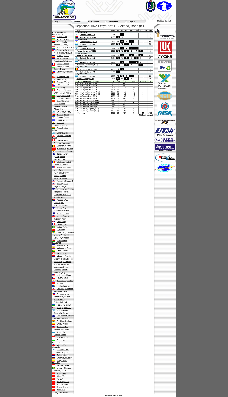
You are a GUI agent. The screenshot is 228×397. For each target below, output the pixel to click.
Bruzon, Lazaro (63, 85)
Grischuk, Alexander (62, 143)
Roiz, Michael (62, 310)
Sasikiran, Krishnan (64, 321)
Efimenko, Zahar (60, 106)
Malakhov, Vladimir (61, 238)
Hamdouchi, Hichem (65, 149)
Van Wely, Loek (63, 365)
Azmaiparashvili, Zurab (63, 61)
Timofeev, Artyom (60, 352)
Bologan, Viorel (63, 82)
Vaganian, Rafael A (64, 358)
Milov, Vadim (62, 253)
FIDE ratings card (146, 115)
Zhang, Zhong (62, 387)
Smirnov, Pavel (60, 335)
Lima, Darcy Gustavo (65, 232)
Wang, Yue (61, 376)
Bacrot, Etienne (63, 64)
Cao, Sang (61, 87)
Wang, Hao (61, 373)
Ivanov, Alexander (64, 167)
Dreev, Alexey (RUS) (84, 55)
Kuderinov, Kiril (63, 213)
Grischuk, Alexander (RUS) (87, 65)
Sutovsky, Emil (63, 350)
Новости (77, 22)
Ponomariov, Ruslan (62, 297)
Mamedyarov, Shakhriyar (60, 242)
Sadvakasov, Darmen (65, 316)
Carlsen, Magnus (63, 90)
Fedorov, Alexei (63, 115)
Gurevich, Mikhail (64, 146)
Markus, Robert (63, 245)
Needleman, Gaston (65, 281)
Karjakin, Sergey (60, 186)
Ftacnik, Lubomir (60, 125)
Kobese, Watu (62, 200)
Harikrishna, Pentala (65, 151)
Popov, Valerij (59, 300)
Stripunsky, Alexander (59, 346)
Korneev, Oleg (59, 203)
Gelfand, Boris (62, 133)
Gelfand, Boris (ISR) (87, 35)
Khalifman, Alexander (62, 195)
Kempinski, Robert (61, 192)
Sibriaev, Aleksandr (61, 329)
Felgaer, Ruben (63, 117)
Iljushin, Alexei (59, 157)
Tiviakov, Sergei (63, 355)
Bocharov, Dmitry (60, 79)
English (168, 21)
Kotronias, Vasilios (61, 205)
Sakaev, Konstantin (61, 318)
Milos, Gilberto (62, 251)
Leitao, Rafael (62, 227)
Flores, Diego (62, 120)
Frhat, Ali (60, 123)
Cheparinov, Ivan (63, 96)
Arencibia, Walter (63, 50)
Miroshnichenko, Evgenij (63, 259)
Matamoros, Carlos (64, 248)
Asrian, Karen (62, 58)
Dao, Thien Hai (63, 101)
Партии (132, 22)
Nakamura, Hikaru (64, 275)
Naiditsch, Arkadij (60, 270)
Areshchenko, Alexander (63, 53)
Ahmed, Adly (62, 42)
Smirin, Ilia (61, 332)
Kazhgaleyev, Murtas (65, 189)
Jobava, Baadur (60, 176)
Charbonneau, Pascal (62, 93)
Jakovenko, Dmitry (61, 173)
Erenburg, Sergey (64, 112)
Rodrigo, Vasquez (64, 308)
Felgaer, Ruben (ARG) (88, 42)
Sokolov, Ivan (62, 337)
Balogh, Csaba (63, 66)
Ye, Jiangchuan (63, 382)
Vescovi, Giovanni (64, 368)
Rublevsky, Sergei (61, 313)
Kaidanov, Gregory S (65, 181)
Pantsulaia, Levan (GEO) (86, 51)
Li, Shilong (61, 230)
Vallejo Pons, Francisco (59, 362)
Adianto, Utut (62, 37)
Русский (160, 21)
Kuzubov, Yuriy (60, 219)
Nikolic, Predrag (63, 286)
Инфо (57, 22)
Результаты (93, 22)
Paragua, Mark (63, 294)
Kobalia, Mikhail (60, 197)
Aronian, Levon (63, 56)
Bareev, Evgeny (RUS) (85, 79)
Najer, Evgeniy (59, 272)
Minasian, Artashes (64, 256)
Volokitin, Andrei (60, 371)
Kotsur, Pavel (62, 208)
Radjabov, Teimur (64, 305)
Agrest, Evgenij (63, 39)
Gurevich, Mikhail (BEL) (89, 69)
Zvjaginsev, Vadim (61, 392)
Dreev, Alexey (59, 104)
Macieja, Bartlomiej (61, 235)
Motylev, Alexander (61, 264)
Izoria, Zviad (58, 170)
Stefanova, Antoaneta (59, 341)
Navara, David (62, 278)
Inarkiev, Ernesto (60, 159)
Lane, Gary (61, 222)
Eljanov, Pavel (59, 109)
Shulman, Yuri (62, 327)
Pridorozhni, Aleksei (61, 302)
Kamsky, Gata (62, 184)
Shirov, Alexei (62, 324)
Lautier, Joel (62, 224)
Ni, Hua (60, 283)
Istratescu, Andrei (64, 162)
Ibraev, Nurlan (62, 154)
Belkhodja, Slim (63, 77)
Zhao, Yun (61, 390)
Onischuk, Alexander (65, 289)
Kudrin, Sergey (63, 216)
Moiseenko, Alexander (62, 262)
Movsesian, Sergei (61, 267)
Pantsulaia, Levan (61, 291)
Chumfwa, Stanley (64, 98)
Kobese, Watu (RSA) (88, 37)
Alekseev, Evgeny (61, 45)
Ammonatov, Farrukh (65, 47)
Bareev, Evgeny (60, 69)
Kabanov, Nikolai (60, 178)
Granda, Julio (62, 140)
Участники (113, 22)
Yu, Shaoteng (62, 384)
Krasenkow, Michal (61, 211)
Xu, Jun (60, 379)
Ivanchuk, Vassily (60, 165)
